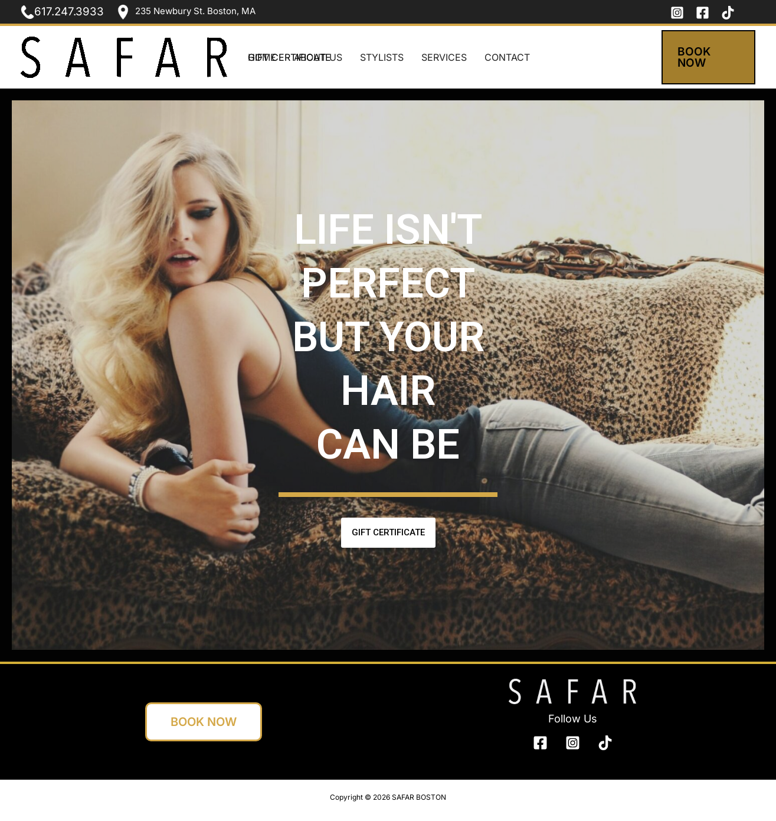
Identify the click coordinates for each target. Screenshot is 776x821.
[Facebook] (702, 12)
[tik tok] (728, 12)
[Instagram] (677, 12)
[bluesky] (605, 742)
